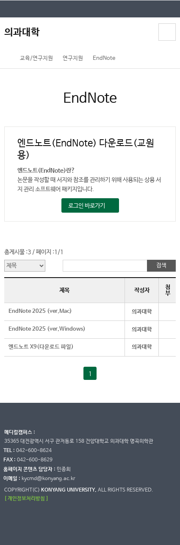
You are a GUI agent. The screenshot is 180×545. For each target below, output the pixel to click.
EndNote (104, 58)
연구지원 (73, 58)
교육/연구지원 (36, 58)
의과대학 (22, 32)
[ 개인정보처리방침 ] (26, 498)
